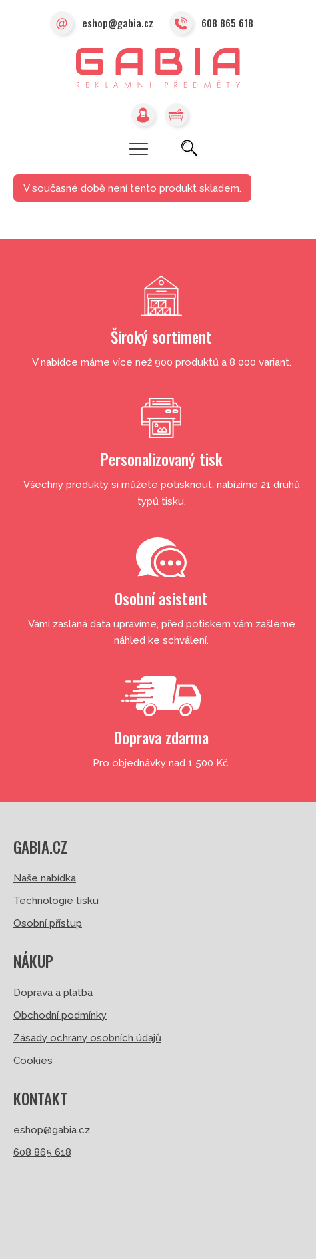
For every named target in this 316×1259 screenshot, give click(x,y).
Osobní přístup (47, 923)
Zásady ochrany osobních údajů (87, 1038)
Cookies (33, 1061)
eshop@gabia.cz (101, 24)
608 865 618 (211, 24)
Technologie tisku (56, 901)
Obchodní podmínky (60, 1015)
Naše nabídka (44, 878)
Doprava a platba (53, 993)
